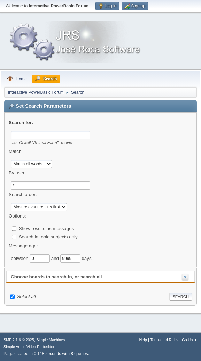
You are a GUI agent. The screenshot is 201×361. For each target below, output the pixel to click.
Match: (16, 151)
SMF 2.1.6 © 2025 (18, 340)
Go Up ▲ (190, 340)
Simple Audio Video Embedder (28, 347)
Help (143, 340)
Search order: (23, 194)
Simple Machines (50, 340)
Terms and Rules (164, 340)
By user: (17, 172)
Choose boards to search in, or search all (56, 276)
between (20, 258)
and (55, 258)
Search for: (21, 122)
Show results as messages (46, 228)
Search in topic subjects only (48, 236)
